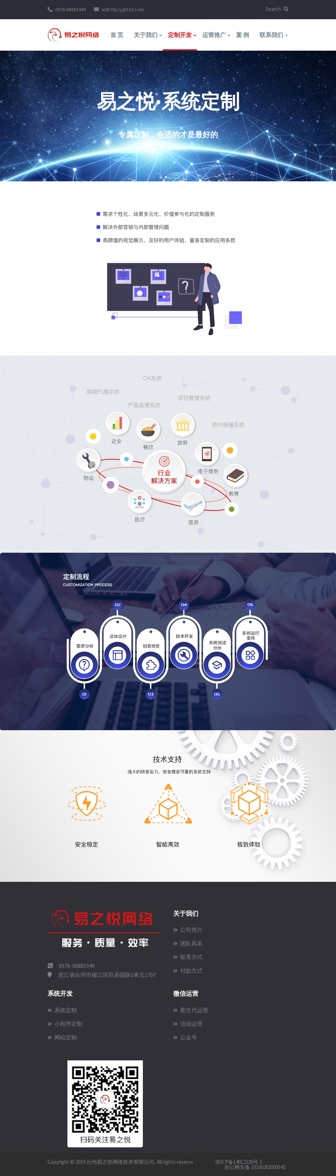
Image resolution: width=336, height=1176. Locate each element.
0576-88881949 (70, 9)
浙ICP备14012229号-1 (238, 1162)
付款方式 (188, 970)
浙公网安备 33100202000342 (254, 1167)
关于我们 (146, 35)
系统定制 (62, 1010)
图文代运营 (190, 1010)
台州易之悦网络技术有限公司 (120, 1162)
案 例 (242, 35)
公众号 (185, 1037)
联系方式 (188, 956)
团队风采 (188, 943)
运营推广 (214, 35)
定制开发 (180, 35)
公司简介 (188, 929)
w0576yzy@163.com (123, 9)
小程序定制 (65, 1023)
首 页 (116, 35)
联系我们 (271, 35)
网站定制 (62, 1037)
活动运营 (188, 1023)
